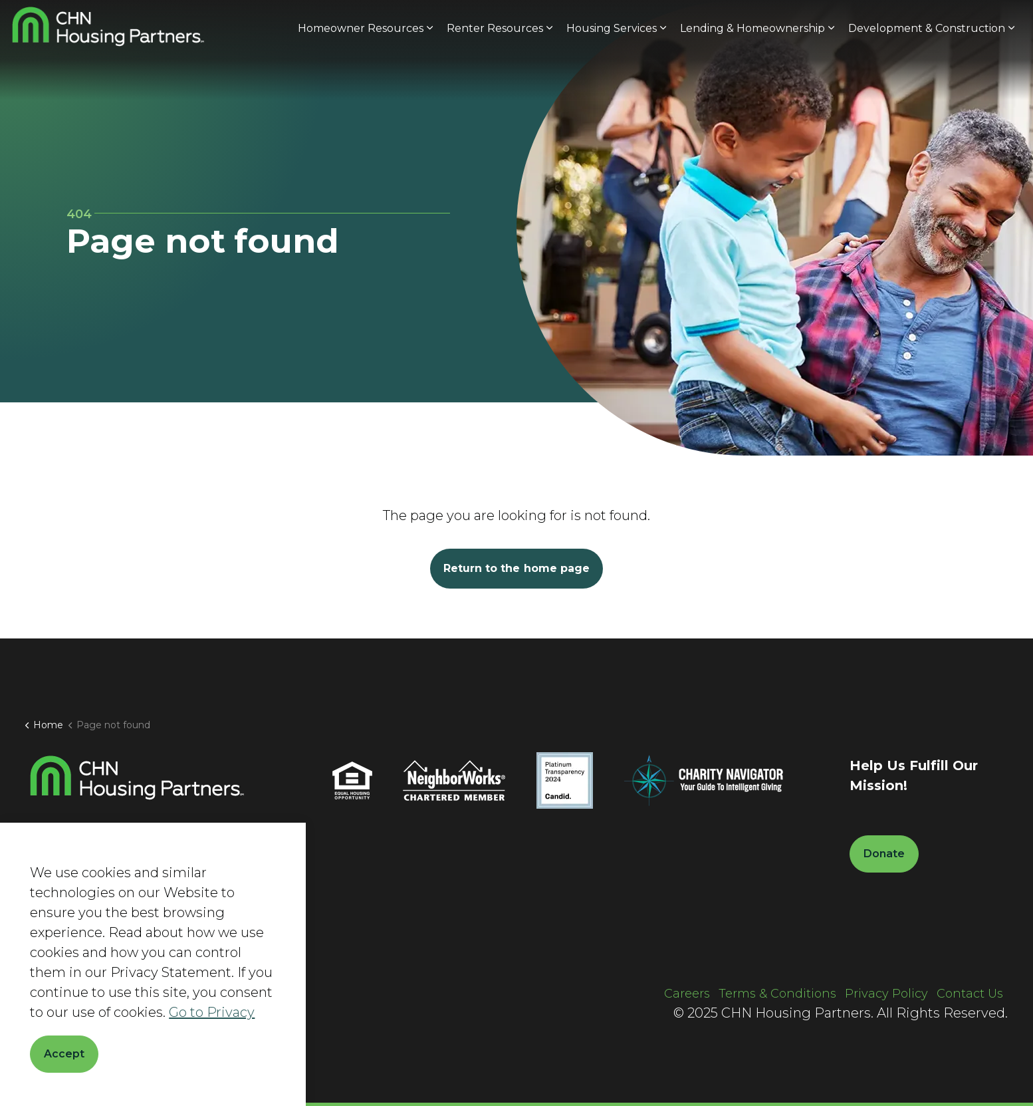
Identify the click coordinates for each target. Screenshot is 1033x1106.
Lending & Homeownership (752, 75)
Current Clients (863, 25)
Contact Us (970, 993)
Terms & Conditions (777, 993)
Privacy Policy (886, 993)
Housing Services (611, 75)
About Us (693, 25)
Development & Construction (926, 75)
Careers (792, 25)
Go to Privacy (212, 1012)
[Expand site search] (926, 25)
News (745, 25)
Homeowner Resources (360, 75)
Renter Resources (495, 75)
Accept (64, 1054)
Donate (984, 25)
